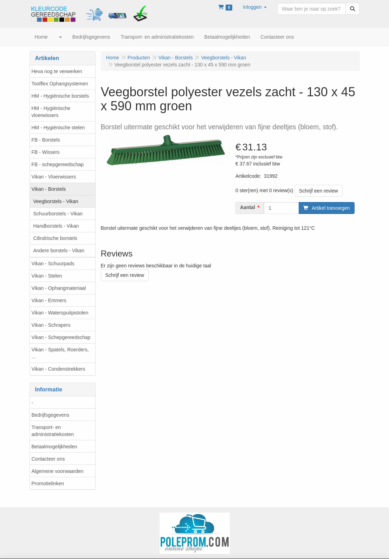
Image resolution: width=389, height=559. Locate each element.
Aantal (247, 207)
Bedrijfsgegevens (50, 415)
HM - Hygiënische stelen (58, 127)
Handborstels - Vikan (56, 226)
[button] (255, 7)
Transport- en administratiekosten (53, 430)
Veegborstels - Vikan (55, 201)
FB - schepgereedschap (58, 164)
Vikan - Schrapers (51, 325)
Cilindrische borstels (55, 238)
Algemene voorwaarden (58, 471)
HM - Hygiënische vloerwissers (51, 111)
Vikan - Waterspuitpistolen (60, 313)
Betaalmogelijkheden (54, 446)
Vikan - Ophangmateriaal (59, 288)
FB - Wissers (46, 152)
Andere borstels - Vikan (58, 250)
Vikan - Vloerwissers (54, 177)
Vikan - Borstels (49, 189)
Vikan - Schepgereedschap (61, 337)
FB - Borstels (46, 140)
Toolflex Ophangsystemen (60, 83)
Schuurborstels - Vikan (58, 213)
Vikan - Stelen (47, 276)
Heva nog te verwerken (57, 71)
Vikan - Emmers (49, 300)
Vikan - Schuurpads (53, 263)
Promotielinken (48, 483)
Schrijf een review (318, 191)
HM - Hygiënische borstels (60, 96)
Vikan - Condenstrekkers (58, 369)
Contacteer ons (48, 459)
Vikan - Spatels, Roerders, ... (60, 353)
